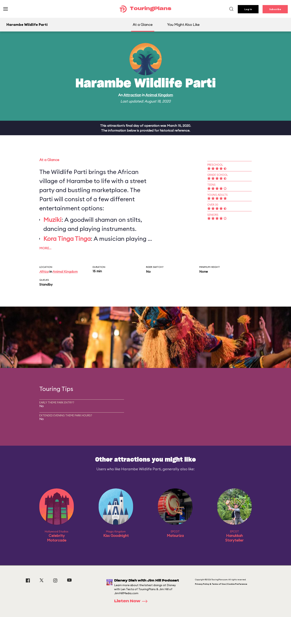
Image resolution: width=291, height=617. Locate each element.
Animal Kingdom (159, 95)
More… (45, 248)
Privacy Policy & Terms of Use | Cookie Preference (221, 584)
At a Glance (143, 24)
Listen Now (132, 601)
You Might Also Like (183, 24)
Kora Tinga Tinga (67, 238)
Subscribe (275, 9)
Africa (44, 271)
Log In (248, 9)
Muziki (52, 219)
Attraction (132, 95)
